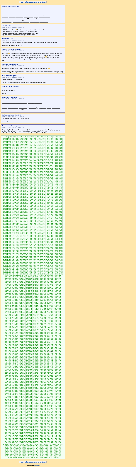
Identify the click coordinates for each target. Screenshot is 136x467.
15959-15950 (41, 148)
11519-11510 (7, 244)
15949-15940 (49, 148)
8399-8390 (50, 305)
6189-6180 (29, 347)
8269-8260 (29, 308)
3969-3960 (15, 389)
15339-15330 (32, 162)
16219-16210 (58, 143)
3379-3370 (36, 399)
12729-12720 (49, 217)
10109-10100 (15, 274)
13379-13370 (32, 204)
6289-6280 (15, 345)
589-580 (24, 450)
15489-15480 (24, 159)
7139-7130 (36, 329)
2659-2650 (36, 413)
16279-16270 (7, 143)
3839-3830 (50, 390)
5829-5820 (58, 353)
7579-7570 (8, 322)
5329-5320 (15, 363)
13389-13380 (24, 204)
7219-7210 (36, 327)
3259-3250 (8, 402)
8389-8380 (58, 305)
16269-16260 (15, 143)
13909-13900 (58, 192)
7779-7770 (36, 317)
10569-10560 (41, 263)
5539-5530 (36, 359)
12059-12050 (24, 232)
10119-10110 (7, 274)
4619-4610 (8, 377)
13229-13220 (41, 207)
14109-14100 (7, 189)
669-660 (35, 448)
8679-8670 (22, 301)
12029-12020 (49, 232)
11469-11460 (49, 244)
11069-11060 (32, 253)
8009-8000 (43, 313)
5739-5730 (8, 356)
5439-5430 (50, 360)
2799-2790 (50, 410)
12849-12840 (7, 216)
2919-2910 (22, 408)
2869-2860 (58, 408)
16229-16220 (49, 143)
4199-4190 (22, 384)
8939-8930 (8, 296)
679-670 (29, 448)
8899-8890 (36, 296)
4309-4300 (58, 381)
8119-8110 (22, 311)
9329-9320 (15, 289)
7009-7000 (15, 332)
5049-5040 (43, 368)
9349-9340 (58, 287)
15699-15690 (24, 154)
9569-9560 (15, 284)
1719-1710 (22, 430)
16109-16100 (32, 146)
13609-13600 (15, 199)
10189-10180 (7, 272)
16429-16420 (58, 138)
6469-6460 (58, 341)
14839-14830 (41, 172)
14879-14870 (7, 172)
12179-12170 (41, 229)
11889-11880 (49, 235)
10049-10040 (8, 275)
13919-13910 (49, 192)
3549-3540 (29, 396)
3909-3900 (58, 389)
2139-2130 (8, 423)
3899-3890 (8, 390)
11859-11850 (15, 236)
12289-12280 (7, 228)
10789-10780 (32, 259)
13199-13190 (7, 208)
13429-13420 (49, 202)
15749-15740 (41, 153)
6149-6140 (58, 347)
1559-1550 (22, 433)
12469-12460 (32, 223)
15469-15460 (41, 159)
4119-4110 (22, 386)
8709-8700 (58, 299)
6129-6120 (15, 348)
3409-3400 (15, 399)
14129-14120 (49, 187)
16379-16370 (41, 140)
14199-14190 (49, 186)
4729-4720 (43, 374)
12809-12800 (41, 216)
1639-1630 (22, 432)
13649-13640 (41, 198)
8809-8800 (43, 298)
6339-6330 (36, 344)
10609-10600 (7, 263)
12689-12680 (24, 219)
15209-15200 (24, 165)
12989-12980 (7, 213)
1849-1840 (43, 427)
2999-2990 (22, 407)
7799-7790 (22, 317)
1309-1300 (29, 438)
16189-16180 (24, 144)
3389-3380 (29, 399)
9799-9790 (22, 280)
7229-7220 (29, 327)
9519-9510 (50, 284)
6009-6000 (43, 350)
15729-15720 (58, 153)
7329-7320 (15, 326)
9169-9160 (15, 292)
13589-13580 (32, 199)
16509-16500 (48, 137)
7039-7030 (50, 330)
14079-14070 (32, 189)
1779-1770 (36, 429)
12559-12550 (15, 222)
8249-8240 (43, 308)
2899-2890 (36, 408)
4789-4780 (58, 372)
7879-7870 (22, 316)
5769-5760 (43, 354)
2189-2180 (29, 421)
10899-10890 (58, 256)
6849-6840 (15, 335)
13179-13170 (24, 208)
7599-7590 (50, 320)
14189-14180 (58, 186)
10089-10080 (32, 274)
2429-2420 (29, 417)
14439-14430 (24, 181)
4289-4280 (15, 383)
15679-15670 (41, 154)
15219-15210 (15, 165)
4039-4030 (22, 387)
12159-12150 (58, 229)
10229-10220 (32, 271)
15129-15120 (32, 166)
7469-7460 (29, 323)
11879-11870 (58, 235)
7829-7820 (58, 316)
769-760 (35, 447)
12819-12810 (32, 216)
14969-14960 (49, 169)
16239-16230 (41, 143)
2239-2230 (50, 420)
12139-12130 (15, 231)
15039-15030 (49, 168)
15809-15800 (49, 151)
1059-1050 (36, 442)
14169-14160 (15, 187)
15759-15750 (32, 153)
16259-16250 (24, 143)
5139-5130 (36, 366)
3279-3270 (50, 401)
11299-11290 (15, 248)
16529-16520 (31, 137)
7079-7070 (22, 330)
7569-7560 (15, 322)
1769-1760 (43, 429)
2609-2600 (15, 414)
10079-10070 (41, 274)
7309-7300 (29, 326)
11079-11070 (24, 253)
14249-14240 (7, 186)
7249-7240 (15, 327)
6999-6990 (22, 332)
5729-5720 (15, 356)
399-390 (18, 453)
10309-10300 (24, 269)
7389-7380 (29, 325)
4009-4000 (43, 387)
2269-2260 (29, 420)
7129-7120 (43, 329)
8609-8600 (15, 302)
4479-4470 (50, 378)
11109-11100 (58, 251)
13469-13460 (15, 202)
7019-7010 (8, 332)
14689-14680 (49, 175)
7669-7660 (58, 319)
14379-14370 (15, 183)
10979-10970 (49, 254)
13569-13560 (49, 199)
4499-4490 (36, 378)
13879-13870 (24, 193)
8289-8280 (15, 308)
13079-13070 (49, 210)
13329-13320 (15, 205)
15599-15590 (49, 156)
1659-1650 (8, 432)
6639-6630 (50, 338)
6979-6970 (36, 332)
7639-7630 (22, 320)
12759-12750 (24, 217)
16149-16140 (58, 144)
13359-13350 (49, 204)
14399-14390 (58, 181)
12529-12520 (41, 222)
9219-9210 (36, 290)
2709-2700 (58, 411)
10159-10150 (32, 272)
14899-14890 (49, 171)
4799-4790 (50, 372)
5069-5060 (29, 368)
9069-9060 (29, 293)
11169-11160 (7, 251)
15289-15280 (15, 163)
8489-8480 (43, 304)
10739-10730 (15, 260)
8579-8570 (36, 302)
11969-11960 (41, 234)
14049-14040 (58, 189)
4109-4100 (29, 386)
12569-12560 (7, 222)
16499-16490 (57, 137)
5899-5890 (8, 353)
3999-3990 (50, 387)
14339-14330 (49, 183)
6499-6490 (36, 341)
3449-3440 (43, 398)
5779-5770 (36, 354)
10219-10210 (41, 271)
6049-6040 (15, 350)
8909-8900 (29, 296)
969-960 (37, 444)
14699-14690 (41, 175)
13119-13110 (15, 210)
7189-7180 (58, 327)
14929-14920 (24, 171)
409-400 (12, 453)
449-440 (47, 451)
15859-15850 (7, 151)
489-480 (24, 451)
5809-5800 (15, 354)
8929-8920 (15, 296)
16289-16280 (58, 141)
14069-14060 (41, 189)
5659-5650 (8, 357)
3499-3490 (8, 398)
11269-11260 (41, 248)
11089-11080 (15, 253)
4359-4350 (22, 381)
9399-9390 (22, 287)
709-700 (12, 448)
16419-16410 (7, 140)
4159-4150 (50, 384)
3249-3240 (15, 402)
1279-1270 (50, 438)
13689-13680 (7, 198)
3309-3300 (29, 401)
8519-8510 (22, 304)
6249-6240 (43, 345)
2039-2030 (22, 424)
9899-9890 (8, 278)
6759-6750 (22, 336)
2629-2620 (58, 413)
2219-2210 (8, 421)
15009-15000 (15, 169)
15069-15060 (24, 168)
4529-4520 (15, 378)
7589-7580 (58, 320)
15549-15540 (32, 157)
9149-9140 (29, 292)
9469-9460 (29, 286)
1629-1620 (29, 432)
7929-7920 (43, 314)
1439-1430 (50, 435)
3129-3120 (43, 404)
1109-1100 (58, 441)
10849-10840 (41, 257)
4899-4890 (36, 371)
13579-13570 (41, 199)
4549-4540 (58, 377)
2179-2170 (36, 421)
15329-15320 (41, 162)
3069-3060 (29, 405)
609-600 (12, 450)
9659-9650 (8, 283)
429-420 (58, 451)
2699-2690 (8, 413)
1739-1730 (8, 430)
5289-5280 (43, 363)
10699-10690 (49, 260)
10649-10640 (32, 262)
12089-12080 (58, 231)
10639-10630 (41, 262)
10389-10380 (15, 268)
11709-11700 (24, 239)
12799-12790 (49, 216)
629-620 (58, 448)
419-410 (6, 453)
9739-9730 (8, 281)
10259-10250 (7, 271)
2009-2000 (43, 424)
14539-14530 (58, 178)
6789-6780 (58, 335)
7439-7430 (50, 323)
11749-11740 (49, 238)
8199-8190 (22, 310)
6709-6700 (58, 336)
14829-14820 (49, 172)
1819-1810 (8, 429)
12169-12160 (49, 229)
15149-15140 (15, 166)
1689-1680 (43, 430)
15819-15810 (41, 151)
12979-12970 (15, 213)
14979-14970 (41, 169)
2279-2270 (22, 420)
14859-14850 (24, 172)
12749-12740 (32, 217)
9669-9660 (58, 281)
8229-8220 (58, 308)
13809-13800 (24, 195)
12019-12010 (58, 232)
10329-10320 (7, 269)
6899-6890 (36, 333)
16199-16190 (15, 144)
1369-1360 (43, 436)
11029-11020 (7, 254)
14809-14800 (7, 174)
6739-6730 (36, 336)
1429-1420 (58, 435)
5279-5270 (50, 363)
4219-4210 (8, 384)
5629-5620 (29, 357)
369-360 (35, 453)
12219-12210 (7, 229)
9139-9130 (36, 292)
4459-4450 (8, 380)
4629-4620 (58, 375)
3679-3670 (50, 393)
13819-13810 (15, 195)
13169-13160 (32, 208)
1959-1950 (22, 426)
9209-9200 (43, 290)
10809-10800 (15, 259)
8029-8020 (29, 313)
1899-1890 (8, 427)
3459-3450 (36, 398)
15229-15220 (7, 165)
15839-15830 (24, 151)
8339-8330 (36, 307)
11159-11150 (15, 251)
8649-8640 (43, 301)
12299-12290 (58, 226)
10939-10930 (24, 256)
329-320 (58, 453)
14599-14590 (7, 178)
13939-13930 (32, 192)
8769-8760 (15, 299)
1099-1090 (8, 442)
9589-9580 (58, 283)
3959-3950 (22, 389)
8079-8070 (50, 311)
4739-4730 (36, 374)
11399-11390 (49, 245)
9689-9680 (43, 281)
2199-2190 (22, 421)
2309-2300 (58, 418)
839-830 (52, 445)
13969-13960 (7, 192)
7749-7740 (58, 317)
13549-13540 (7, 201)
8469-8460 (58, 304)
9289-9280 (43, 289)
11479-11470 (41, 244)
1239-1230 (22, 439)
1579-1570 (8, 433)
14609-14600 (58, 177)
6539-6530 (8, 341)
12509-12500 (58, 222)
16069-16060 (7, 147)
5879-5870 (22, 353)
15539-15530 (41, 157)
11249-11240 (58, 248)
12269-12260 (24, 228)
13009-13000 (49, 211)
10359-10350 (41, 268)
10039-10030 (17, 275)
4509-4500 (29, 378)
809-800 (12, 447)
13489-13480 (58, 201)
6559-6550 (50, 339)
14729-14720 (15, 175)
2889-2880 (43, 408)
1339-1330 (8, 438)
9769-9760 (43, 280)
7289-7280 (43, 326)
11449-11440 (7, 245)
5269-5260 (58, 363)
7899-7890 (8, 316)
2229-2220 (58, 420)
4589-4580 (29, 377)
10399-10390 (7, 268)
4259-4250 (36, 383)
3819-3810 (8, 392)
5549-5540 (29, 359)
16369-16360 (49, 140)
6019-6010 (36, 350)
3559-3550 (22, 396)
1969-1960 (15, 426)
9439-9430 (50, 286)
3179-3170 (8, 404)
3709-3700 (29, 393)
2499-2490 (36, 415)
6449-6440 (15, 342)
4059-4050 (8, 387)
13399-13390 (15, 204)
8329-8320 (43, 307)
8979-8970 (36, 295)
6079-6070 (50, 348)
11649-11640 (15, 241)
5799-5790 (22, 354)
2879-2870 (50, 408)
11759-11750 (41, 238)
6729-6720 (43, 336)
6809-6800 (43, 335)
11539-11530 (49, 242)
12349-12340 (15, 226)
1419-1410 (8, 436)
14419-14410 (41, 181)
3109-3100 (58, 404)
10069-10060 (49, 274)
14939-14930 (15, 171)
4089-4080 (43, 386)
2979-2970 (36, 407)
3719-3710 (22, 393)
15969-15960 (32, 148)
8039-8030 (22, 313)
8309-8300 (58, 307)
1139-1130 (36, 441)
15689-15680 (32, 154)
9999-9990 (50, 275)
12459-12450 (41, 223)
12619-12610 (24, 220)
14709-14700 (32, 175)
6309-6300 (58, 344)
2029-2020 (29, 424)
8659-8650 (36, 301)
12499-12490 (7, 223)
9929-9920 (43, 277)
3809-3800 (15, 392)
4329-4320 (43, 381)
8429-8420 (29, 305)
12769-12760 (15, 217)
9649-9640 (15, 283)
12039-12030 (41, 232)
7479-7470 (22, 323)
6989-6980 (29, 332)
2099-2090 (36, 423)
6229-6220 (58, 345)
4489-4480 (43, 378)
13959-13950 (15, 192)
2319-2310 (50, 418)
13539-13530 (15, 201)
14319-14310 (7, 184)
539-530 (52, 450)
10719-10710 (32, 260)
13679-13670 (15, 198)
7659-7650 (8, 320)
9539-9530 (36, 284)
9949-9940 (29, 277)
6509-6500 (29, 341)
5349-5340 (58, 362)
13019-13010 (41, 211)
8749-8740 (29, 299)
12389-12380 (41, 225)
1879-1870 (22, 427)
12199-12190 (24, 229)
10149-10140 (41, 272)
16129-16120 (15, 146)
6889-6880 (43, 333)
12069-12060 (15, 232)
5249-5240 (15, 365)
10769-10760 (49, 259)
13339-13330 (7, 205)
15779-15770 (15, 153)
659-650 (41, 448)
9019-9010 (8, 295)
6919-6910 (22, 333)
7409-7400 (15, 325)
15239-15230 (58, 163)
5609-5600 (43, 357)
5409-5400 (15, 362)
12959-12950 (32, 213)
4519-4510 (22, 378)
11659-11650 (7, 241)
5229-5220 (29, 365)
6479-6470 (50, 341)
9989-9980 (58, 275)
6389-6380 (58, 342)
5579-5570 (8, 359)
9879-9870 (22, 278)
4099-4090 (36, 386)
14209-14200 (41, 186)
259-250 (41, 454)
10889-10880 (7, 257)
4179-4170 (36, 384)
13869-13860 (32, 193)
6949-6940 (58, 332)
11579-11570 (15, 242)
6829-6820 (29, 335)
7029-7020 (58, 330)
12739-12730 (41, 217)
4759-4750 (22, 374)
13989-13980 (49, 190)
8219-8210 (8, 310)
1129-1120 (43, 441)
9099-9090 (8, 293)
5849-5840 (43, 353)
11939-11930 (7, 235)
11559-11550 (32, 242)
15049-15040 (41, 168)
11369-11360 (15, 247)
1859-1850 (36, 427)
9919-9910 (50, 277)
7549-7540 (29, 322)
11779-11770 (24, 238)
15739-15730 (49, 153)
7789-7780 (29, 317)
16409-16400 (15, 140)
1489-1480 (15, 435)
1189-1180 (58, 439)
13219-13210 (49, 207)
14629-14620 (41, 177)
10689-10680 (58, 260)
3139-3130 (36, 404)
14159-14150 (24, 187)
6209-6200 (15, 347)
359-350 (41, 453)
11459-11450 (58, 244)
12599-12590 (41, 220)
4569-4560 (43, 377)
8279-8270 (22, 308)
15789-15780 (7, 153)
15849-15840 (15, 151)
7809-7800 (15, 317)
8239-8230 (50, 308)
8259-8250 (36, 308)
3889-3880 (15, 390)
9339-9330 (8, 289)
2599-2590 (22, 414)
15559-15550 (24, 157)
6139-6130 (8, 348)
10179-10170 (15, 272)
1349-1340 (58, 436)
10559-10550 (49, 263)
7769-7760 (43, 317)
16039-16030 (32, 147)
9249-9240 (15, 290)
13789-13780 (41, 195)
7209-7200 (43, 327)
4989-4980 (29, 369)
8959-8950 (50, 295)
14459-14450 (7, 181)
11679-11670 (49, 239)
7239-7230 (22, 327)
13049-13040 (15, 211)
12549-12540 (24, 222)
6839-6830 (22, 335)
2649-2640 (43, 413)
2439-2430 (22, 417)
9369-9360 (43, 287)
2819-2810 (36, 410)
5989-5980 (58, 350)
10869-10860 (24, 257)
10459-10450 (15, 266)
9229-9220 (29, 290)
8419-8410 (36, 305)
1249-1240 (15, 439)
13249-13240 (24, 207)
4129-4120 (15, 386)
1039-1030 (50, 442)
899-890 (18, 445)
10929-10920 (32, 256)
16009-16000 (58, 147)
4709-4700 (58, 374)
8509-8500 (29, 304)
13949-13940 (24, 192)
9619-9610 (36, 283)
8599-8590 (22, 302)
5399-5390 (22, 362)
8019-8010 (36, 313)
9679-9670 (50, 281)
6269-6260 (29, 345)
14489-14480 (41, 180)
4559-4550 (50, 377)
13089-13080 (41, 210)
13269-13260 (7, 207)
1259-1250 (8, 439)
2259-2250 (36, 420)
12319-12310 (41, 226)
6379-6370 (8, 344)
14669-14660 (7, 177)
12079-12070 (7, 232)
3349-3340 (58, 399)
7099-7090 (8, 330)
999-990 (19, 444)
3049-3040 (43, 405)
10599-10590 (15, 263)
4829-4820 (29, 372)
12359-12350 (7, 226)
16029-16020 (41, 147)
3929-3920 (43, 389)
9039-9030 (50, 293)
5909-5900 (58, 351)
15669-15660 (49, 154)
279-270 (29, 454)
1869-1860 (29, 427)
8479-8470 (50, 304)
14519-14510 (15, 180)
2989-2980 (29, 407)
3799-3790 (22, 392)
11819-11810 (49, 236)
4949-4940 (58, 369)
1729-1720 (15, 430)
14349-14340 (41, 183)
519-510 (6, 451)
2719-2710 (50, 411)
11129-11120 (41, 251)
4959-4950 (50, 369)
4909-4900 (29, 371)
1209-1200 (43, 439)
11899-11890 (41, 235)
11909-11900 (32, 235)
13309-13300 (32, 205)
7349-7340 (58, 325)
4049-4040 (15, 387)
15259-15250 (41, 163)
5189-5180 (58, 365)
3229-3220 (29, 402)
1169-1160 (15, 441)
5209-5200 (43, 365)
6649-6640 (43, 338)
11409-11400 (41, 245)
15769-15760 (24, 153)
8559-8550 (50, 302)
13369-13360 (41, 204)
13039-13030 (24, 211)
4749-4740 (29, 374)
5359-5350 (50, 362)
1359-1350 (50, 436)
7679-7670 (50, 319)
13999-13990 (41, 190)
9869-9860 (29, 278)
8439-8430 (22, 305)
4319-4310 (50, 381)
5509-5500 (58, 359)
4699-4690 (8, 375)
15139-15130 (24, 166)
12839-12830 (15, 216)
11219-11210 (24, 250)
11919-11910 (24, 235)
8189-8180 (29, 310)
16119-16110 (24, 146)
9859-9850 (36, 278)
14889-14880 (58, 171)
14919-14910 (32, 171)
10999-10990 (32, 254)
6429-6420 (29, 342)
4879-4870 (50, 371)
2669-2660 (29, 413)
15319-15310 (49, 162)
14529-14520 (7, 180)
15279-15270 (24, 163)
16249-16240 (32, 143)
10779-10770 (41, 259)
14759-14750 (49, 174)
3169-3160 (15, 404)
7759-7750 (50, 317)
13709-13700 (49, 196)
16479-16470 (15, 138)
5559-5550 (22, 359)
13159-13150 (41, 208)
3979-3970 (8, 389)
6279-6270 (22, 345)
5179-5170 (8, 366)
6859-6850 (8, 335)
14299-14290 (24, 184)
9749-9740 (58, 280)
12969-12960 (24, 213)
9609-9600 (43, 283)
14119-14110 (58, 187)
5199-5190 (50, 365)
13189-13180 (15, 208)
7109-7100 (58, 329)
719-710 (6, 448)
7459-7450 (36, 323)
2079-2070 (50, 423)
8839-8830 (22, 298)
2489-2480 (43, 415)
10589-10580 (24, 263)
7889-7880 (15, 316)
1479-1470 (22, 435)
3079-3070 (22, 405)
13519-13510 (32, 201)
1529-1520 (43, 433)
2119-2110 (22, 423)
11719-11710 (15, 239)
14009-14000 (32, 190)
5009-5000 (15, 369)
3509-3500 (58, 396)
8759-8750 (22, 299)
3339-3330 (8, 401)
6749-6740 (29, 336)
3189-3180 (58, 402)
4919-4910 (22, 371)
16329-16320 (24, 141)
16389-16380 (32, 140)
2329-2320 (43, 418)
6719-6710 (50, 336)
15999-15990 (7, 148)
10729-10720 (24, 260)
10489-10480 (49, 265)
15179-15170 (49, 165)
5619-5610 (36, 357)
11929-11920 (15, 235)
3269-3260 (58, 401)
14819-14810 (58, 172)
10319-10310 (15, 269)
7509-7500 (58, 322)
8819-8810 (36, 298)
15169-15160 (58, 165)
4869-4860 (58, 371)
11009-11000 (24, 254)
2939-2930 (8, 408)
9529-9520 (43, 284)
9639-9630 (22, 283)
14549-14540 (49, 178)
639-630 (52, 448)
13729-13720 (32, 196)
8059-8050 (8, 313)
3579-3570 (8, 396)
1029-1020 (58, 442)
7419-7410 (8, 325)
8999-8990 (22, 295)
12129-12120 (24, 231)
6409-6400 (43, 342)
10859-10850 (32, 257)
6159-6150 (50, 347)
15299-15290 (7, 163)
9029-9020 (58, 293)
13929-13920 (41, 192)
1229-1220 (29, 439)
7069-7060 (29, 330)
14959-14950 (58, 169)
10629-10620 (49, 262)
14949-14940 (7, 171)
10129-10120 (58, 272)
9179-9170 (8, 292)
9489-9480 (15, 286)
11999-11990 (15, 234)
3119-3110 (50, 404)
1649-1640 (15, 432)
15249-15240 (49, 163)
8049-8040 (15, 313)
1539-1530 (36, 433)
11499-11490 (24, 244)
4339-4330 (36, 381)
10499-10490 (41, 265)
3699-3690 (36, 393)
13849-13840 (49, 193)
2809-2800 (43, 410)
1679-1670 (50, 430)
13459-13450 (24, 202)
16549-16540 (14, 137)
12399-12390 (32, 225)
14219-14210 (32, 186)
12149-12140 (7, 231)
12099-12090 (49, 231)
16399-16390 (24, 140)
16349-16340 (7, 141)
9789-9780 (29, 280)
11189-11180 (49, 250)
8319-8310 (50, 307)
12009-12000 (7, 234)
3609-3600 (43, 395)
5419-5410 (8, 362)
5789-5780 (29, 354)
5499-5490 (8, 360)
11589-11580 (7, 242)
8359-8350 (22, 307)
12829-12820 (24, 216)
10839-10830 (49, 257)
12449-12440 (49, 223)
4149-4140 (58, 384)
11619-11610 (41, 241)
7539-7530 (36, 322)
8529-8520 (15, 304)
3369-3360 (43, 399)
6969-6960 (43, 332)
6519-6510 (22, 341)
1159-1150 (22, 441)
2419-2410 (36, 417)
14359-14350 (32, 183)
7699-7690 (36, 319)
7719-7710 (22, 319)
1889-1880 (15, 427)
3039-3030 (50, 405)
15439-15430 (7, 160)
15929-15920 (7, 150)
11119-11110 (49, 251)
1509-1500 (58, 433)
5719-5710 (22, 356)
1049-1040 (43, 442)
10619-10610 (58, 262)
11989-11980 (24, 234)
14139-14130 (41, 187)
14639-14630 (32, 177)
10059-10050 (58, 274)
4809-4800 (43, 372)
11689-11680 (41, 239)
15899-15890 (32, 150)
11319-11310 (58, 247)
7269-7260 (58, 326)
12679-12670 (32, 219)
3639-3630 (22, 395)
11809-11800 (58, 236)
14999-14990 (24, 169)
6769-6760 (15, 336)
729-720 (58, 447)
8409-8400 (43, 305)
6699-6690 (8, 338)
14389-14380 (7, 183)
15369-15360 (7, 162)
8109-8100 (29, 311)
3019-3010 (8, 407)
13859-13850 (41, 193)
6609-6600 (15, 339)
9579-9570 (8, 284)
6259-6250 (36, 345)
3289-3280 (43, 401)
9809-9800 (15, 280)
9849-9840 (43, 278)
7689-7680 (43, 319)
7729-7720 (15, 319)
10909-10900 (49, 256)
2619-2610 (8, 414)
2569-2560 (43, 414)
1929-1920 (43, 426)
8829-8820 (29, 298)
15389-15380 (49, 160)
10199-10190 (58, 271)
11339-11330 (41, 247)
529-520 (58, 450)
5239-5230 (22, 365)
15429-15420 (15, 160)
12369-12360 (58, 225)
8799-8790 (50, 298)
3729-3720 (15, 393)
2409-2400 (43, 417)
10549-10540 (58, 263)
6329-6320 (43, 344)
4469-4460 (58, 378)
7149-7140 (29, 329)
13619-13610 (7, 199)
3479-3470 (22, 398)
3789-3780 (29, 392)
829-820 (58, 445)
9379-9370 (36, 287)
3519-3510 (50, 396)
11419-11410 (32, 245)
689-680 (24, 448)
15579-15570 (7, 157)
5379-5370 (36, 362)
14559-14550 (41, 178)
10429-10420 (41, 266)
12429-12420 (7, 225)
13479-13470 (7, 202)
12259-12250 (32, 228)
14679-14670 (58, 175)
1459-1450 (36, 435)
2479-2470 (50, 415)
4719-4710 (50, 374)
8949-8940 (58, 295)
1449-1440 (43, 435)
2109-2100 (29, 423)
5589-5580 (58, 357)
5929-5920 (43, 351)
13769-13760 (58, 195)
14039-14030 (7, 190)
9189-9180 (58, 290)
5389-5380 (29, 362)
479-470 (29, 451)
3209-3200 (43, 402)
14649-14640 (24, 177)
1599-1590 (50, 432)
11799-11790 (7, 238)
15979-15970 (24, 148)
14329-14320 (58, 183)
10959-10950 (7, 256)
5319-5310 (22, 363)
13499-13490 (49, 201)
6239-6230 (50, 345)
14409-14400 (49, 181)
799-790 (18, 447)
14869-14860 (15, 172)
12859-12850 (58, 214)
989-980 (25, 444)
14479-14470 (49, 180)
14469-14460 (58, 180)
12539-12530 (32, 222)
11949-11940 (58, 234)
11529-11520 (58, 242)
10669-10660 (15, 262)
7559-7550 (22, 322)
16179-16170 (32, 144)
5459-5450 (36, 360)
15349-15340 (24, 162)
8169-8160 (43, 310)
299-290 (18, 454)
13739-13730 (24, 196)
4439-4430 (22, 380)
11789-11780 (15, 238)
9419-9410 (8, 287)
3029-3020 (58, 405)
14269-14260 (49, 184)
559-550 (41, 450)
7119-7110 (50, 329)
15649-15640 (7, 156)
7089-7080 (15, 330)
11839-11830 (32, 236)
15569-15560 (15, 157)
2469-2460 (58, 415)
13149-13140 (49, 208)
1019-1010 (6, 444)
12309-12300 (49, 226)
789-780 (24, 447)
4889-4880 (43, 371)
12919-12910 (7, 214)
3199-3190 (50, 402)
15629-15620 (24, 156)
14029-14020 (15, 190)
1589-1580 (58, 432)
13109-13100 (24, 210)
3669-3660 (58, 393)
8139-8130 (8, 311)
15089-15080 (7, 168)
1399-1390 (22, 436)
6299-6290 (8, 345)
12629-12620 (15, 220)
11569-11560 (24, 242)
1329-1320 (15, 438)
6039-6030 (22, 350)
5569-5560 (15, 359)
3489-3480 (15, 398)
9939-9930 (36, 277)
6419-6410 (36, 342)
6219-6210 (8, 347)
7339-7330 (8, 326)
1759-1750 (50, 429)
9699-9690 (36, 281)
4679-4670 (22, 375)
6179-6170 (36, 347)
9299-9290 (36, 289)
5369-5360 (43, 362)
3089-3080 (15, 405)
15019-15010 (7, 169)
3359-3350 (50, 399)
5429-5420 (58, 360)
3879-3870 (22, 390)
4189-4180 (29, 384)
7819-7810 (8, 317)
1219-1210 (36, 439)
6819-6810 (36, 335)
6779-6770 (8, 336)
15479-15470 (32, 159)
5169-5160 (15, 366)
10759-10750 (58, 259)
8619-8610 (8, 302)
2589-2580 (29, 414)
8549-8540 (58, 302)
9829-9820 (58, 278)
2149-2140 (58, 421)
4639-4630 (50, 375)
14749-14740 (58, 174)
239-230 (52, 454)
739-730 (52, 447)
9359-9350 (50, 287)
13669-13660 (24, 198)
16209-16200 (7, 144)
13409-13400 (7, 204)
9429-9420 (58, 286)
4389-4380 (58, 380)
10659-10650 (24, 262)
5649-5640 (15, 357)
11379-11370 (7, 247)
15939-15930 (58, 148)
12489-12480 (15, 223)
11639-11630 (24, 241)
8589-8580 (29, 302)
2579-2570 (36, 414)
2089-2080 (43, 423)
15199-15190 (32, 165)
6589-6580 (29, 339)
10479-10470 (58, 265)
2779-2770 (8, 411)
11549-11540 (41, 242)
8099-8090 (36, 311)
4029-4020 (29, 387)
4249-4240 (43, 383)
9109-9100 (58, 292)
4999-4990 (22, 369)
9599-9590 (50, 283)
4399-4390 (50, 380)
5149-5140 (29, 366)
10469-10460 (7, 266)
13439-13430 (41, 202)
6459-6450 (8, 342)
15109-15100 (49, 166)
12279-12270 (15, 228)
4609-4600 (15, 377)
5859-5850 (36, 353)
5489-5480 (15, 360)
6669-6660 (29, 338)
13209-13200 (58, 207)
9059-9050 (36, 293)
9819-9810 (8, 280)
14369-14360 (24, 183)
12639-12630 (7, 220)
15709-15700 (15, 154)
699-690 (18, 448)
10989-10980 (41, 254)
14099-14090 (15, 189)
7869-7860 (29, 316)
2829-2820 (29, 410)
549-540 (47, 450)
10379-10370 (24, 268)
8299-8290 (8, 308)
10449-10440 (24, 266)
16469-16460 (24, 138)
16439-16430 (49, 138)
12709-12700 (7, 219)
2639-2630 (50, 413)
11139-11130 (32, 251)
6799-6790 (50, 335)
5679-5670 (50, 356)
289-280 (24, 454)
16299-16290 (49, 141)
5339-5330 (8, 363)
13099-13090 (32, 210)
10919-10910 (41, 256)
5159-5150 (22, 366)
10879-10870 (15, 257)
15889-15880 (41, 150)
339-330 (52, 453)
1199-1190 (50, 439)
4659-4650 (36, 375)
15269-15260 (32, 163)
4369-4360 (15, 381)
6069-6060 (58, 348)
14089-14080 (24, 189)
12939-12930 (49, 213)
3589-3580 (58, 395)
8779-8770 (8, 299)
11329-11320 (49, 247)
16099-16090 (41, 146)
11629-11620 (32, 241)
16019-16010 (49, 147)
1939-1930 (36, 426)
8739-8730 (36, 299)
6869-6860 (58, 333)
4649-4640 (43, 375)
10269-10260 (58, 269)
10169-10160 (24, 272)
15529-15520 (49, 157)
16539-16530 (22, 137)
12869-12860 (49, 214)
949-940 (48, 444)
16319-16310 (32, 141)
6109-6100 (29, 348)
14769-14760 (41, 174)
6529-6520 (15, 341)
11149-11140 (24, 251)
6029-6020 (29, 350)
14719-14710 (24, 175)
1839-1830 (50, 427)
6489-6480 (43, 341)
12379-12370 (49, 225)
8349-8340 (29, 307)
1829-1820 (58, 427)
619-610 (6, 450)
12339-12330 (24, 226)
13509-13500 (41, 201)
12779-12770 (7, 217)
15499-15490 (15, 159)
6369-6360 (15, 344)
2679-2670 (22, 413)
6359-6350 (22, 344)
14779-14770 (32, 174)
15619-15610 (32, 156)
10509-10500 (32, 265)
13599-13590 (24, 199)
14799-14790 (15, 174)
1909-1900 (58, 426)
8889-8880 (43, 296)
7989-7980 (58, 313)
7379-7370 (36, 325)
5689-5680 (43, 356)
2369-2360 (15, 418)
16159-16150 (49, 144)
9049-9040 (43, 293)
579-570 (29, 450)
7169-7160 (15, 329)
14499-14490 (32, 180)
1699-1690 (36, 430)
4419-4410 (36, 380)
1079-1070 (22, 442)
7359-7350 (50, 325)
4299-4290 (8, 383)
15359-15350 (15, 162)
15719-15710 (7, 154)
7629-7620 (29, 320)
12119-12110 (32, 231)
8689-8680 (15, 301)
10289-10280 (41, 269)
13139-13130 (58, 208)
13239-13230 (32, 207)
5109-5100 (58, 366)
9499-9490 (8, 286)
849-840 (47, 445)
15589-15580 (58, 156)
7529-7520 (43, 322)
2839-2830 (22, 410)
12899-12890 (24, 214)
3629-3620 (29, 395)
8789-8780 (58, 298)
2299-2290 (8, 420)
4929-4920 (15, 371)
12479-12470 (24, 223)
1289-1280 (43, 438)
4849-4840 (15, 372)
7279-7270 (50, 326)
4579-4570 (36, 377)
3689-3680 (43, 393)
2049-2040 (15, 424)
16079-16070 (58, 146)
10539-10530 (7, 265)
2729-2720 (43, 411)
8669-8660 (29, 301)
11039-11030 (58, 253)
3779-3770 (36, 392)
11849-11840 (24, 236)
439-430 (52, 451)
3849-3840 (43, 390)
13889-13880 (15, 193)
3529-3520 (43, 396)
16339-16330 (15, 141)
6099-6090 (36, 348)
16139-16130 (7, 146)
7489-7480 (15, 323)
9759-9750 (50, 280)
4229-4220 (58, 383)
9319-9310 (22, 289)
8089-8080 (43, 311)
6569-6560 (43, 339)
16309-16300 (41, 141)
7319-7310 (22, 326)
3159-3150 (22, 404)
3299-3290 (36, 401)
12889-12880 (32, 214)
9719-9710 (22, 281)
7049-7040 (43, 330)
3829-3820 (58, 390)
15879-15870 (49, 150)
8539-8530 (8, 304)
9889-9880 (15, 278)
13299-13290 (41, 205)
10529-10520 (15, 265)
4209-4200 (15, 384)
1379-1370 (36, 436)
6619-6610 (8, 339)
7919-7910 (50, 314)
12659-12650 (49, 219)
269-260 (35, 454)
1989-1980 (58, 424)
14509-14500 (24, 180)
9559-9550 (22, 284)
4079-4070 (50, 386)
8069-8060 (58, 311)
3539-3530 (36, 396)
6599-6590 (22, 339)
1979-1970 (8, 426)
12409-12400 (24, 225)
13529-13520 (24, 201)
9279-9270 (50, 289)
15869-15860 (58, 150)
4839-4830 (22, 372)
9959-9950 (22, 277)
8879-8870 (50, 296)
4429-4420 (29, 380)
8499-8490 (36, 304)
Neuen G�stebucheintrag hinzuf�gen (33, 2)
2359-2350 (22, 418)
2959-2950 (50, 407)
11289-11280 (24, 248)
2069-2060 (58, 423)
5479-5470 (22, 360)
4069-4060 (58, 386)
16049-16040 (24, 147)
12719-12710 (58, 217)
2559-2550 (50, 414)
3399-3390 (22, 399)
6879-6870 (50, 333)
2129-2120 (15, 423)
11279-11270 (32, 248)
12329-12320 (32, 226)
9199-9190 (50, 290)
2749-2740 (29, 411)
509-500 (12, 451)
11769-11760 (32, 238)
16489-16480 (7, 138)
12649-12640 (58, 219)
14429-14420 (32, 181)
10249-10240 (15, 271)
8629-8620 (58, 301)
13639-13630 (49, 198)
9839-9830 (50, 278)
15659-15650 (58, 154)
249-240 (47, 454)
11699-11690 (32, 239)
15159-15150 (7, 166)
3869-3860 (29, 390)
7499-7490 (8, 323)
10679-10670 (7, 262)
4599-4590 (22, 377)
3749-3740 (58, 392)
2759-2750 (22, 411)
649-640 (47, 448)
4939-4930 (8, 371)
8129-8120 (15, 311)
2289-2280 (15, 420)
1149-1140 (29, 441)
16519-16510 (39, 137)
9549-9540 (29, 284)
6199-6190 (22, 347)
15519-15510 (58, 157)
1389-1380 (29, 436)
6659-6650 (36, 338)
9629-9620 (29, 283)
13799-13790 (32, 195)
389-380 (24, 453)
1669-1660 (58, 430)
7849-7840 (43, 316)
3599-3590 (50, 395)
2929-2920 (15, 408)
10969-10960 (58, 254)
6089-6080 (43, 348)
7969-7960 (15, 314)
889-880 (24, 445)
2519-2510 (22, 415)
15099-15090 (58, 166)
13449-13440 (32, 202)
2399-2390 (50, 417)
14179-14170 (7, 187)
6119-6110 (22, 348)
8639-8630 (50, 301)
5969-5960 (15, 351)
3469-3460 (29, 398)
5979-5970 (8, 351)
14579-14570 (24, 178)
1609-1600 (43, 432)
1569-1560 (15, 433)
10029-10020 (25, 275)
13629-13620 (58, 198)
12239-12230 (49, 228)
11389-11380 (58, 245)
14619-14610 (49, 177)
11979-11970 (32, 234)
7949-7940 (29, 314)
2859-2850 (8, 410)
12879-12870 (41, 214)
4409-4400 (43, 380)
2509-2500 (29, 415)
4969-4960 (43, 369)
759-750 (41, 447)
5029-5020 (58, 368)
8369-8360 (15, 307)
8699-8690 (8, 301)
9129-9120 (43, 292)
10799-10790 (24, 259)
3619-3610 (36, 395)
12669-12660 (41, 219)
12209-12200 (15, 229)
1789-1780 (29, 429)
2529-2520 (15, 415)
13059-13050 (7, 211)
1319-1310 (22, 438)
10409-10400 (58, 266)
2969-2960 (43, 407)
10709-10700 (41, 260)
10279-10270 (49, 269)
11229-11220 (15, 250)
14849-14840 (32, 172)
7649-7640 (15, 320)
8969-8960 (43, 295)
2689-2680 (15, 413)
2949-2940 (58, 407)
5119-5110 (50, 366)
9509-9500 (58, 284)
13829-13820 (7, 195)
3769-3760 (43, 392)
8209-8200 (15, 310)
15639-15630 (15, 156)
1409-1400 (15, 436)
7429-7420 (58, 323)
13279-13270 (58, 205)
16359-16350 (58, 140)
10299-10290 (32, 269)
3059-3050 (36, 405)
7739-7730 (8, 319)
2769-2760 (15, 411)
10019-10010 (34, 275)
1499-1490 (8, 435)
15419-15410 (24, 160)
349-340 (47, 453)
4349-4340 (29, 381)
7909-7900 (58, 314)
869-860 (35, 445)
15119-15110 (41, 166)
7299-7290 (36, 326)
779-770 (29, 447)
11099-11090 (7, 253)
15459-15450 (49, 159)
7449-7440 (43, 323)
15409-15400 (32, 160)
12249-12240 (41, 228)
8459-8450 (8, 305)
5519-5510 (50, 359)
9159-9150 (22, 292)
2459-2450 (8, 417)
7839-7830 (50, 316)
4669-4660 (29, 375)
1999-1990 (50, 424)
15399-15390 (41, 160)
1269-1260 (58, 438)
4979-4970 (36, 369)
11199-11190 (41, 250)
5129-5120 (43, 366)
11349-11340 (32, 247)
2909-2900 (29, 408)
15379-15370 (58, 160)
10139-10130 (49, 272)
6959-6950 (50, 332)
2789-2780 (58, 410)
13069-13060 (58, 210)
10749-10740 (7, 260)
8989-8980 (29, 295)
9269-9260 (58, 289)
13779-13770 (49, 195)
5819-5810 (8, 354)
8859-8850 (8, 298)
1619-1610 (36, 432)
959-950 (42, 444)
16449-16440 (41, 138)
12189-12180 (32, 229)
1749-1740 (58, 429)
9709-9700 (29, 281)
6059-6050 (8, 350)
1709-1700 (29, 430)
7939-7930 (36, 314)
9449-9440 (43, 286)
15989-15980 (15, 148)
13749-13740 (15, 196)
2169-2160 (43, 421)
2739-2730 (36, 411)
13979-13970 (58, 190)
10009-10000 (42, 275)
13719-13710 (41, 196)
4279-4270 (22, 383)
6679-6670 (22, 338)
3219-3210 (36, 402)
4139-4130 (8, 386)
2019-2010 (36, 424)
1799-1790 (22, 429)
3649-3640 (15, 395)
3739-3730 (8, 393)
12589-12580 (49, 220)
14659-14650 (15, 177)
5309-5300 (29, 363)
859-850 (41, 445)
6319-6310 (50, 344)
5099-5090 (8, 368)
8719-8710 (50, 299)
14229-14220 (24, 186)
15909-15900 (24, 150)
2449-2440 (15, 417)
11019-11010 (15, 254)
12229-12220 (58, 228)
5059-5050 (36, 368)
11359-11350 (24, 247)
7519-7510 (50, 322)
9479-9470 (22, 286)
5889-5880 (15, 353)
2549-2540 (58, 414)
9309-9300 (29, 289)
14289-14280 (32, 184)
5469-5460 (29, 360)
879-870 (29, 445)
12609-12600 (32, 220)
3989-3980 (58, 387)
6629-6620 (58, 338)
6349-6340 (29, 344)
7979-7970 (8, 314)
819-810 (6, 447)
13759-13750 (7, 196)
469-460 (35, 451)
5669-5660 (58, 356)
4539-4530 (8, 378)
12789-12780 (58, 216)
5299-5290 (36, 363)
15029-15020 (58, 168)
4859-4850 (8, 372)
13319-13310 (24, 205)
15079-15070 (15, 168)
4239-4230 (50, 383)
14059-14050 (49, 189)
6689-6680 (15, 338)
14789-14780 (24, 174)
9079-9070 (22, 293)
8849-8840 (15, 298)
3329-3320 (15, 401)
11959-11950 (49, 234)
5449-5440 (43, 360)
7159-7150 (22, 329)
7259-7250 (8, 327)
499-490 (18, 451)
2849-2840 (15, 410)
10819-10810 (7, 259)
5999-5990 (50, 350)
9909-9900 (58, 277)
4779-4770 (8, 374)
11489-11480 (32, 244)
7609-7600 (43, 320)
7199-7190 (50, 327)
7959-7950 (22, 314)
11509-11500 (15, 244)
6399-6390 (50, 342)
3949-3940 (29, 389)
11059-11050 (41, 253)
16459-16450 (32, 138)
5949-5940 (29, 351)
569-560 (35, 450)
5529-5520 (43, 359)
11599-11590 (58, 241)
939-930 (54, 444)
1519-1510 (50, 433)
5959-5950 (22, 351)
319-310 (6, 454)
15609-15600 (41, 156)
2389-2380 (58, 417)
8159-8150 (50, 310)
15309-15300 (58, 162)
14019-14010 (24, 190)
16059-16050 (15, 147)
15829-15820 (32, 151)
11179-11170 (58, 250)
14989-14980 (32, 169)
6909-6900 (29, 333)
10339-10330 (58, 268)
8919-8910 (22, 296)
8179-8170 (36, 310)
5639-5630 (22, 357)
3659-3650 (8, 395)
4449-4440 (15, 380)
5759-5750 (50, 354)
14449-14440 (15, 181)
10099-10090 (24, 274)
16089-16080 (49, 146)
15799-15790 (58, 151)
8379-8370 (8, 307)
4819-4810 (36, 372)
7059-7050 (36, 330)
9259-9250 (8, 290)
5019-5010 (8, 369)
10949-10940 (15, 256)
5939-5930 (36, 351)
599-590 (18, 450)
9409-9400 (15, 287)
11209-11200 (32, 250)
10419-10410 (49, 266)
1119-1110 (50, 441)
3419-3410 (8, 399)
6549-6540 (58, 339)
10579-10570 (32, 263)
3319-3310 (22, 401)
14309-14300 (15, 184)
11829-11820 (41, 236)
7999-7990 (50, 313)
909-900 (12, 445)
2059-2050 (8, 424)
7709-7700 (29, 319)
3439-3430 (50, 398)
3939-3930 (36, 389)
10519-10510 (24, 265)
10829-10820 (58, 257)
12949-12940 (41, 213)
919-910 (6, 445)
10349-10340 (49, 268)
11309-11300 (7, 248)
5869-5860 (29, 353)
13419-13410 (58, 202)
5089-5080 (15, 368)
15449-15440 (58, 159)
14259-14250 (58, 184)
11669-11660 (58, 239)
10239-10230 (24, 271)
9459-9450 (36, 286)
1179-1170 (8, 441)
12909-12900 (15, 214)
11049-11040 (49, 253)
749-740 (47, 447)
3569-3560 (15, 396)
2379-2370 (8, 418)
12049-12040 (32, 232)
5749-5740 (58, 354)
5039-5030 (50, 368)
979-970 (31, 444)
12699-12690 (15, 219)
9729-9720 (15, 281)
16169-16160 (41, 144)
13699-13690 (58, 196)
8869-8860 (58, 296)
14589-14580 (15, 178)
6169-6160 (43, 347)
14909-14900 (41, 171)
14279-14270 (41, 184)
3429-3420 (58, 398)
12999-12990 (58, 211)
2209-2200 (15, 421)
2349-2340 (29, 418)
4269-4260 (29, 383)
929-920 (59, 444)
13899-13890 (7, 193)
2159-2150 (50, 421)
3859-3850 (36, 390)
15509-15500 (7, 159)
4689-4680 (15, 375)
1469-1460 (29, 435)
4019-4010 (36, 387)
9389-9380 (29, 287)
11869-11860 (7, 236)
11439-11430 (15, 245)
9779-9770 (36, 280)
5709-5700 (29, 356)
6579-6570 (36, 339)
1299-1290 (36, 438)
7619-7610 (36, 320)
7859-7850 (36, 316)
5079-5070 (22, 368)
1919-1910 (50, 426)
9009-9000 (15, 295)
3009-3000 (15, 407)
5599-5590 (50, 357)
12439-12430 (58, 223)
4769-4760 (15, 374)
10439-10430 (32, 266)
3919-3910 (50, 389)
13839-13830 (58, 193)
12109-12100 (41, 231)
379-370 (29, 453)
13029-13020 (32, 211)
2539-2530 (8, 415)
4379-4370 (8, 381)
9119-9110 (50, 292)
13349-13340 (58, 204)
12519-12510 (49, 222)
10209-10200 (49, 271)
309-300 (12, 454)
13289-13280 (49, 205)
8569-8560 (43, 302)
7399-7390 (22, 325)
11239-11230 (7, 250)
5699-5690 (36, 356)
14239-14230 (15, 186)
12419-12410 (15, 225)
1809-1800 (15, 429)
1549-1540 (29, 433)
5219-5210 (36, 365)
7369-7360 (43, 325)
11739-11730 (58, 238)
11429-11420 (24, 245)
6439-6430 (22, 342)
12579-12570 (58, 220)
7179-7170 (8, 329)
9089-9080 (15, 293)
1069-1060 (29, 442)
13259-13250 (15, 207)
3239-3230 (22, 402)
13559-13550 (58, 199)
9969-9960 (15, 277)
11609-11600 (49, 241)
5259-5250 (8, 365)
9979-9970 (8, 277)
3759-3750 (50, 392)
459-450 (41, 451)
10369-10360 (32, 268)
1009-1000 (13, 444)
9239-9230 (22, 290)
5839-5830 (50, 353)
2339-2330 (36, 418)
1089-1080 (15, 442)
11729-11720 (7, 239)
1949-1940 (29, 426)
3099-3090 (8, 405)
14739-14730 (7, 175)
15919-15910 (15, 150)
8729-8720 (43, 299)
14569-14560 (32, 178)
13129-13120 (7, 210)
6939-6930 (8, 333)
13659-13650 (32, 198)
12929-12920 (58, 213)
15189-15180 (41, 165)
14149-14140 (32, 187)
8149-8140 (58, 310)
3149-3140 (29, 404)
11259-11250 (49, 248)
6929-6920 (15, 333)
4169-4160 (43, 384)
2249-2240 (43, 420)
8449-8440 (15, 305)
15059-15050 (32, 168)
